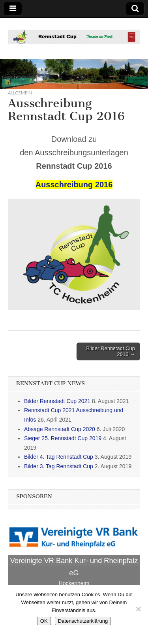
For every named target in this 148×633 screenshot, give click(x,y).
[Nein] (138, 609)
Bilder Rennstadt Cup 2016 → (110, 351)
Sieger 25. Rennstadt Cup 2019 (62, 438)
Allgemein (20, 92)
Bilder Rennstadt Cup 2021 (57, 401)
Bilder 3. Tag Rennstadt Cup (58, 466)
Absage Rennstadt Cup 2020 (59, 429)
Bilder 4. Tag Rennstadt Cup (58, 457)
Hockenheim (74, 583)
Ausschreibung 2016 (74, 184)
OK (44, 621)
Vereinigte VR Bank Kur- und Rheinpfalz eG (74, 567)
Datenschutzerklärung (83, 621)
